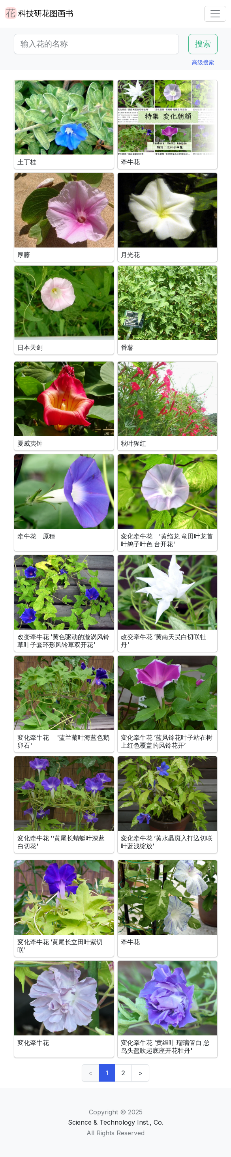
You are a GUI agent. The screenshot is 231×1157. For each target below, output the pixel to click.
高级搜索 (203, 62)
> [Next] (140, 1073)
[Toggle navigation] (215, 14)
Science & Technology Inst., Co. (115, 1122)
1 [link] (106, 1073)
